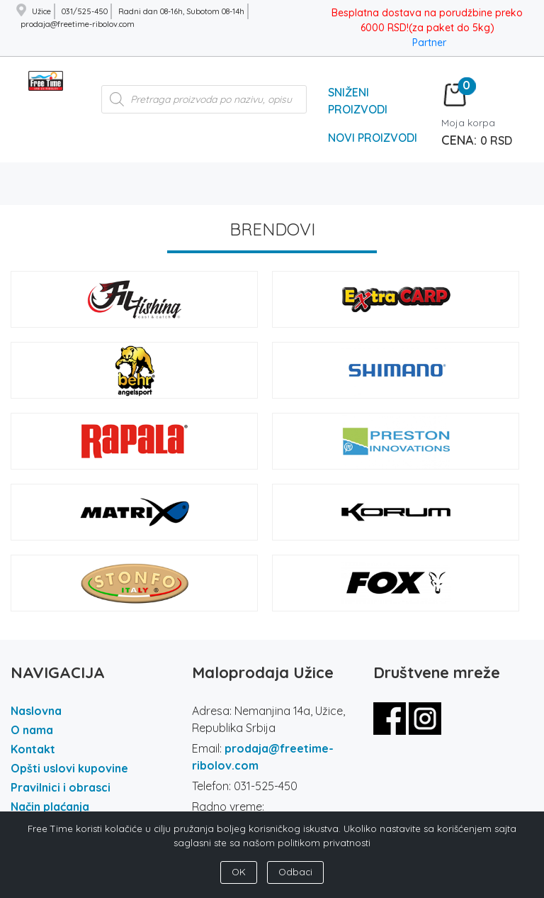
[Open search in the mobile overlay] (204, 106)
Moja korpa (468, 122)
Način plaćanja (50, 806)
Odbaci (295, 871)
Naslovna (36, 711)
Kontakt (33, 749)
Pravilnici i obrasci (60, 787)
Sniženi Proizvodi (357, 100)
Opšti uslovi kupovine (69, 768)
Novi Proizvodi (372, 138)
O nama (32, 730)
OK (239, 871)
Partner (429, 42)
